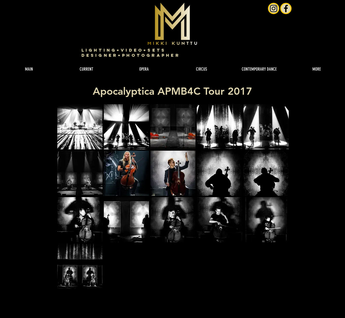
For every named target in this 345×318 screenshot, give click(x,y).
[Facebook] (286, 8)
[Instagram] (273, 8)
